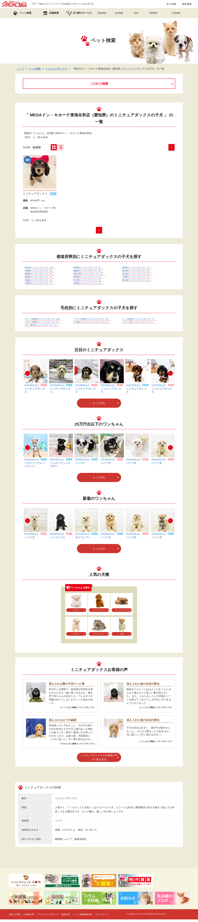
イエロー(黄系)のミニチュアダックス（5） (42, 324)
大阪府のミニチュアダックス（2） (39, 283)
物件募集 (187, 5)
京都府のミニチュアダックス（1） (87, 286)
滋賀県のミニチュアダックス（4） (87, 273)
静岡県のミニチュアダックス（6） (87, 270)
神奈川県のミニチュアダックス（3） (88, 276)
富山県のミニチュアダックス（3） (136, 276)
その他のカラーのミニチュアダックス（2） (91, 324)
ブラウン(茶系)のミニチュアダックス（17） (91, 321)
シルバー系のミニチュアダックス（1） (138, 324)
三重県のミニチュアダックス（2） (136, 280)
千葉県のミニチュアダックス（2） (39, 286)
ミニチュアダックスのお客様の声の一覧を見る (99, 760)
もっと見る (99, 405)
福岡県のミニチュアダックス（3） (39, 276)
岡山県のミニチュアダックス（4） (136, 273)
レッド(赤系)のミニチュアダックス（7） (139, 321)
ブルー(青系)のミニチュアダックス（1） (41, 328)
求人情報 (171, 5)
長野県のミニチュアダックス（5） (136, 270)
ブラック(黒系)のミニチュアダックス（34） (43, 321)
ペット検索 (34, 71)
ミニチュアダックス (56, 71)
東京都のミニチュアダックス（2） (136, 283)
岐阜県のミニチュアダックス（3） (87, 280)
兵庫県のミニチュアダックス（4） (39, 273)
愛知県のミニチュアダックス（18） (39, 270)
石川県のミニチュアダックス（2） (87, 283)
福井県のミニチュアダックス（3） (39, 280)
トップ (20, 71)
